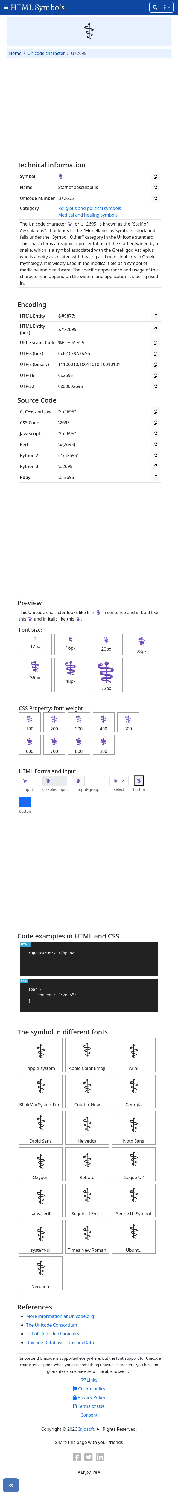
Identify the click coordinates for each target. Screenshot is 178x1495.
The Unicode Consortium (51, 1325)
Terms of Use (88, 1406)
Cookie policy (89, 1389)
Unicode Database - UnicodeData (60, 1342)
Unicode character (46, 53)
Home (15, 53)
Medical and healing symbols (88, 215)
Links (89, 1380)
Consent (88, 1415)
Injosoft (86, 1429)
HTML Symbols (37, 7)
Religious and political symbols (89, 208)
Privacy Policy (89, 1397)
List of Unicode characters (52, 1334)
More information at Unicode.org (60, 1316)
